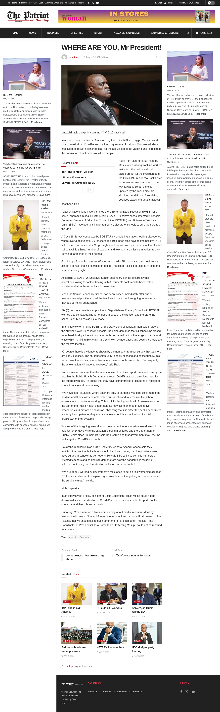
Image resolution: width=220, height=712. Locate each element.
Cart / (206, 33)
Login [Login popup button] (158, 3)
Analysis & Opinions (54, 3)
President (85, 537)
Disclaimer (121, 691)
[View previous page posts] (85, 190)
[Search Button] (188, 33)
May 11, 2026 (103, 613)
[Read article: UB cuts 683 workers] (112, 593)
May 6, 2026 (103, 652)
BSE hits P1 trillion (12, 95)
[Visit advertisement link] (136, 16)
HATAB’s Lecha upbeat (111, 647)
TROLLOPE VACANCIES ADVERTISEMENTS (210, 366)
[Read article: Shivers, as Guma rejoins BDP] (147, 593)
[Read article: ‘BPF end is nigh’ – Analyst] (76, 593)
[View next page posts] (90, 190)
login (71, 666)
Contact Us (136, 691)
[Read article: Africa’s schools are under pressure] (76, 633)
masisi (72, 537)
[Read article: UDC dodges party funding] (147, 633)
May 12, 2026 (68, 616)
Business (23, 3)
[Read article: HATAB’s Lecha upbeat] (112, 633)
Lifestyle (33, 3)
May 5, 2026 (138, 656)
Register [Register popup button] (169, 3)
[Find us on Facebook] (181, 692)
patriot (75, 57)
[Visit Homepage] (28, 16)
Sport (41, 3)
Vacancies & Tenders (74, 3)
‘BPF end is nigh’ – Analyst (46, 205)
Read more (37, 122)
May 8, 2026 (67, 656)
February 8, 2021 (92, 57)
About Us (92, 691)
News (14, 3)
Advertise (106, 691)
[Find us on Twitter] (186, 692)
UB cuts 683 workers (73, 177)
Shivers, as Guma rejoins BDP (79, 182)
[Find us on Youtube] (193, 692)
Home (7, 3)
